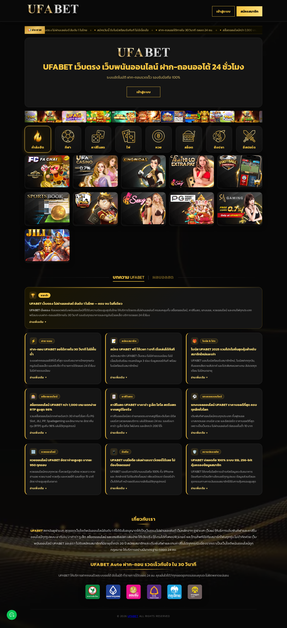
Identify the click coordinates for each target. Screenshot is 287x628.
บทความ (128, 277)
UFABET (133, 616)
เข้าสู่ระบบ (223, 11)
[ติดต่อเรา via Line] (12, 615)
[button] (38, 139)
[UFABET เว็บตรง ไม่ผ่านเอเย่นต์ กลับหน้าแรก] (53, 11)
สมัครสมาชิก (249, 11)
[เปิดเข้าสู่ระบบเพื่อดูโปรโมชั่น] (28, 116)
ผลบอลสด (163, 277)
